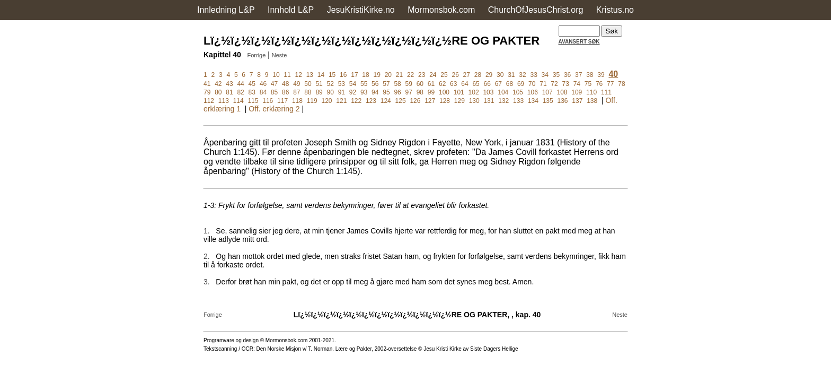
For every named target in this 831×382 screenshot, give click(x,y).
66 (487, 84)
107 (547, 92)
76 (599, 84)
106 (532, 92)
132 (503, 101)
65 (475, 84)
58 (397, 84)
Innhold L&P (291, 9)
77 (610, 84)
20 (388, 75)
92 (352, 92)
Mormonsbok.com (441, 9)
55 (363, 84)
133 (518, 101)
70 (531, 84)
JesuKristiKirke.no (361, 9)
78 (621, 84)
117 (282, 101)
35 (556, 75)
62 (442, 84)
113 (223, 101)
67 (498, 84)
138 (592, 101)
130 (474, 101)
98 (420, 92)
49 (296, 84)
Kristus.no (615, 9)
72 (554, 84)
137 (577, 101)
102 (473, 92)
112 (209, 101)
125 (400, 101)
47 (274, 84)
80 (218, 92)
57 (386, 84)
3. (207, 281)
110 (591, 92)
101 (459, 92)
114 (238, 101)
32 (522, 75)
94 (375, 92)
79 (207, 92)
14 (320, 75)
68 (509, 84)
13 (309, 75)
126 (415, 101)
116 (267, 101)
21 (399, 75)
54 (352, 84)
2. (207, 256)
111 (606, 92)
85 (274, 92)
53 (341, 84)
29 (488, 75)
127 (430, 101)
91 (341, 92)
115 (252, 101)
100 (444, 92)
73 (565, 84)
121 (341, 101)
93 (363, 92)
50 (307, 84)
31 (511, 75)
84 (263, 92)
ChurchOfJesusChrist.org (536, 9)
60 (420, 84)
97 (408, 92)
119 (312, 101)
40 (613, 74)
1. (207, 231)
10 (275, 75)
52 (330, 84)
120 (327, 101)
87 (296, 92)
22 (410, 75)
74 (576, 84)
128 (444, 101)
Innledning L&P (226, 9)
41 (207, 84)
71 (543, 84)
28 (477, 75)
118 (297, 101)
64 (464, 84)
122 (356, 101)
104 (503, 92)
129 (459, 101)
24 (432, 75)
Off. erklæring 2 (274, 109)
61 (431, 84)
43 (229, 84)
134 (533, 101)
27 (466, 75)
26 (455, 75)
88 (307, 92)
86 (285, 92)
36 (567, 75)
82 (240, 92)
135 (548, 101)
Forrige (256, 55)
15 (332, 75)
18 (365, 75)
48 (285, 84)
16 (343, 75)
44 (240, 84)
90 (330, 92)
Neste (279, 55)
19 (376, 75)
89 (318, 92)
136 (563, 101)
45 (252, 84)
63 (453, 84)
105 (517, 92)
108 (561, 92)
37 (578, 75)
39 (600, 75)
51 (318, 84)
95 (386, 92)
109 (576, 92)
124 (386, 101)
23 (421, 75)
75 (588, 84)
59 (408, 84)
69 (520, 84)
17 (354, 75)
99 (431, 92)
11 (287, 75)
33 (533, 75)
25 (443, 75)
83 (252, 92)
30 (500, 75)
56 (375, 84)
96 (397, 92)
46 (263, 84)
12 (298, 75)
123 (371, 101)
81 (229, 92)
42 (218, 84)
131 (488, 101)
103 (488, 92)
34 (545, 75)
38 (589, 75)
